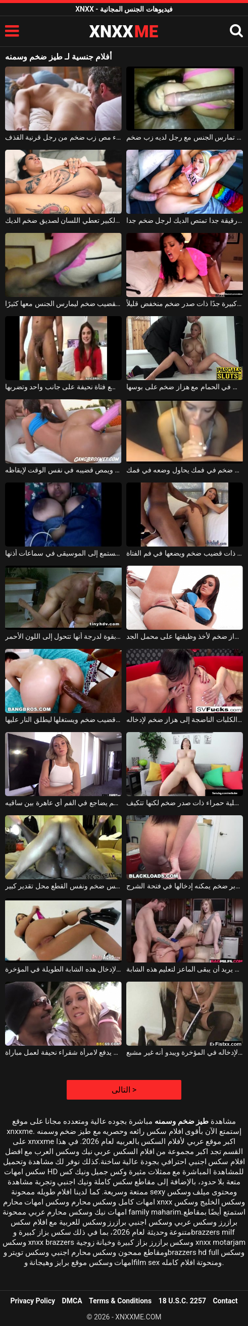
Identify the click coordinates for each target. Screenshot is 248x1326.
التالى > (124, 1090)
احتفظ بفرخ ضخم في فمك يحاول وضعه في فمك (184, 470)
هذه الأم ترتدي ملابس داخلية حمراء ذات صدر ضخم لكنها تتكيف (184, 803)
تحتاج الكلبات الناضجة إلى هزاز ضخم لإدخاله (184, 719)
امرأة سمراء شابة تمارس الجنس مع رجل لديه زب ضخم (184, 137)
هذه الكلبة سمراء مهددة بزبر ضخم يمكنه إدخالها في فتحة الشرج (184, 886)
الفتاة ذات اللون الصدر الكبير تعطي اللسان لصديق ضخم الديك (63, 220)
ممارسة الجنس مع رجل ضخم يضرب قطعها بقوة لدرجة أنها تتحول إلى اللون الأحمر (63, 636)
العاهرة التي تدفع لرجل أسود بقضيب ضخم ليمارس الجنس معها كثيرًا (63, 303)
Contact (225, 1301)
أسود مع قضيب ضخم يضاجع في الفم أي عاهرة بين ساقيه (63, 803)
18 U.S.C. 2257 (182, 1301)
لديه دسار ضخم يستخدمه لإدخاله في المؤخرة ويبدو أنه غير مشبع (184, 1052)
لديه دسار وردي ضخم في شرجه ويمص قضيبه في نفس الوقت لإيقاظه (63, 470)
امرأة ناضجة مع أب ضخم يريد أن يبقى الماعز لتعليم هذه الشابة (184, 969)
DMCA (72, 1301)
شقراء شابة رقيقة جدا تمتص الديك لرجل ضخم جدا (184, 220)
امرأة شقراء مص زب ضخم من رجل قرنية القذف (63, 137)
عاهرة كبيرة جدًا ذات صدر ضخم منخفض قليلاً (184, 303)
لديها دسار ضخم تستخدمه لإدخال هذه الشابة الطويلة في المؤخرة (63, 969)
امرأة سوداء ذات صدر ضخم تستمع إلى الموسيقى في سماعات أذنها (63, 553)
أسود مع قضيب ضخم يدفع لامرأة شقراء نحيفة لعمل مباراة (63, 1052)
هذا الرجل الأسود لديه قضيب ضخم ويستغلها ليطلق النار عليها (63, 719)
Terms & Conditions (120, 1301)
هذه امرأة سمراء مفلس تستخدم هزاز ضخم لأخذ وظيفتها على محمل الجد (184, 636)
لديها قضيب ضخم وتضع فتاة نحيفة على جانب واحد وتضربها (63, 387)
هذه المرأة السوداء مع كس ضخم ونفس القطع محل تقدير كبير (63, 886)
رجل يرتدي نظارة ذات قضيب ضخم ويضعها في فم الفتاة (184, 553)
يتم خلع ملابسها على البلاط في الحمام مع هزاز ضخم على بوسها (184, 387)
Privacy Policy (32, 1301)
